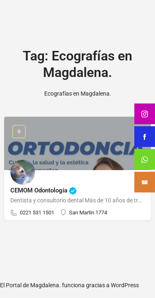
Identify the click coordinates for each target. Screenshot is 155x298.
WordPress (125, 285)
